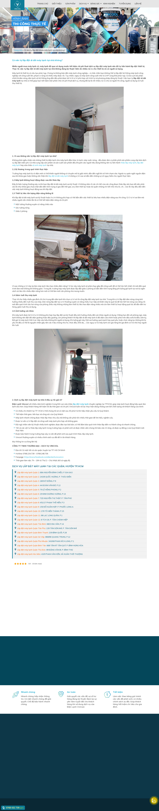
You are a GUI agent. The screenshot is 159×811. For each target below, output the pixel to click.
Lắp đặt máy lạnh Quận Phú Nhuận (32, 541)
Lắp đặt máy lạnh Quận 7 (28, 498)
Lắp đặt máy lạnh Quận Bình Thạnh (32, 532)
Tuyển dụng (125, 3)
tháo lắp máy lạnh (128, 162)
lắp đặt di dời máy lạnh (58, 176)
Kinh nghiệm (109, 3)
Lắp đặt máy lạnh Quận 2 (28, 477)
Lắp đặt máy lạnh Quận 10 (28, 511)
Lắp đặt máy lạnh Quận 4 (28, 485)
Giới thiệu (57, 3)
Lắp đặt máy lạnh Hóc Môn (28, 554)
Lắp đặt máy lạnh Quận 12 (28, 520)
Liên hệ (138, 3)
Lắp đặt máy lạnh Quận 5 (28, 489)
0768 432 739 (12, 807)
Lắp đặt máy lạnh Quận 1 (28, 472)
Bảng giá (95, 3)
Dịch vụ (83, 3)
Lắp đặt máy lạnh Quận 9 (28, 507)
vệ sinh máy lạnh (39, 165)
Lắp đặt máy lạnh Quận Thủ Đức (31, 550)
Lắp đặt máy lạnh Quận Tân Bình (31, 524)
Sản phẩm (70, 3)
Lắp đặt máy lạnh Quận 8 (28, 502)
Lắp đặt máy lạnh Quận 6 (28, 494)
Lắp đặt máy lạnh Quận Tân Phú (31, 528)
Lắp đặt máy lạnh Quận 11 (28, 515)
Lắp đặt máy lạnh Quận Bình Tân (31, 545)
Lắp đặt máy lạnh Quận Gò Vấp (30, 537)
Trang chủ (42, 3)
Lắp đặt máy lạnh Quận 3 (28, 481)
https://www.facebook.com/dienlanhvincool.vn (43, 457)
